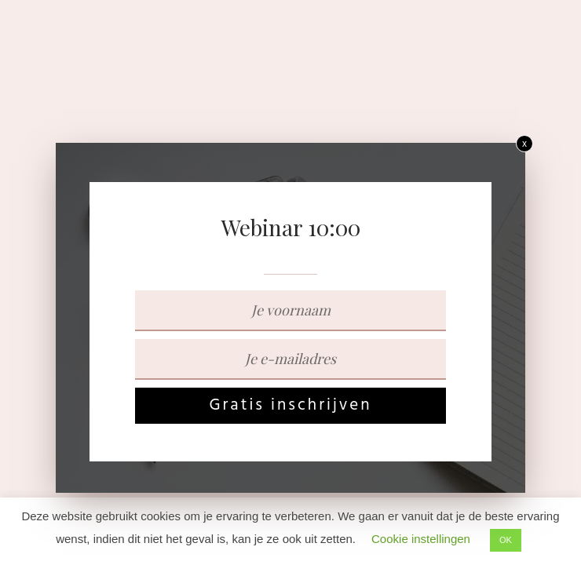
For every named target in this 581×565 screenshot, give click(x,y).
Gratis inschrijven (290, 405)
